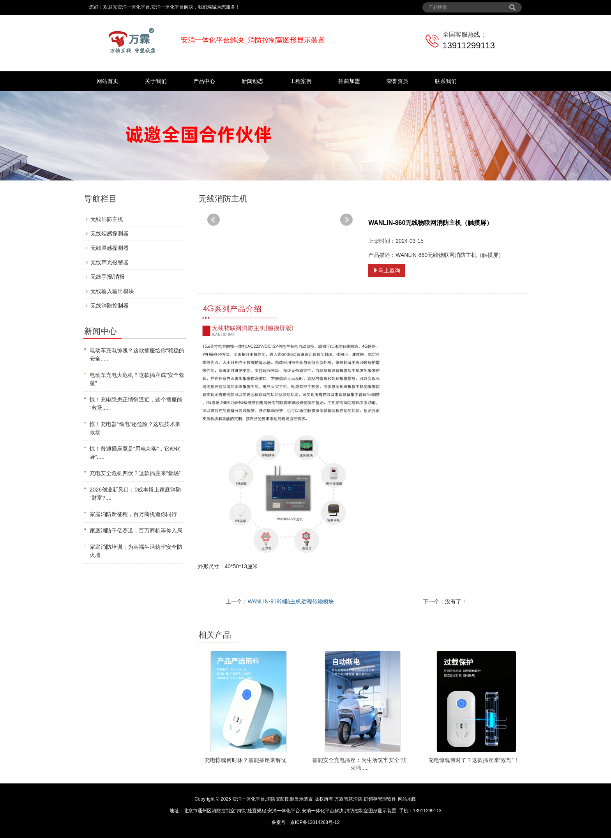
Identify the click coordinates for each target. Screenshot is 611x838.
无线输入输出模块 (112, 291)
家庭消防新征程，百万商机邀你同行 (133, 514)
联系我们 (446, 81)
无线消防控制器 (109, 305)
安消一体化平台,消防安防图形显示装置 (272, 799)
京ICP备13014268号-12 (315, 822)
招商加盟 (349, 81)
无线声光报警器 (109, 262)
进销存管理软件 (380, 799)
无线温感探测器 (109, 248)
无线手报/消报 (107, 277)
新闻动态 (252, 81)
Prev (213, 220)
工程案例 (301, 81)
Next (346, 220)
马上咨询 (386, 270)
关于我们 (156, 81)
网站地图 (407, 799)
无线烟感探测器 (109, 233)
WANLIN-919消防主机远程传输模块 (290, 601)
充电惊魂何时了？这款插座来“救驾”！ (473, 760)
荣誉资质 (397, 81)
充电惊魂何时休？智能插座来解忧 (245, 760)
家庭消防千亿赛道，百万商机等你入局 (136, 530)
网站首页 (107, 81)
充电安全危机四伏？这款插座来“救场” (135, 473)
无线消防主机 (106, 219)
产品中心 (204, 81)
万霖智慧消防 (348, 799)
